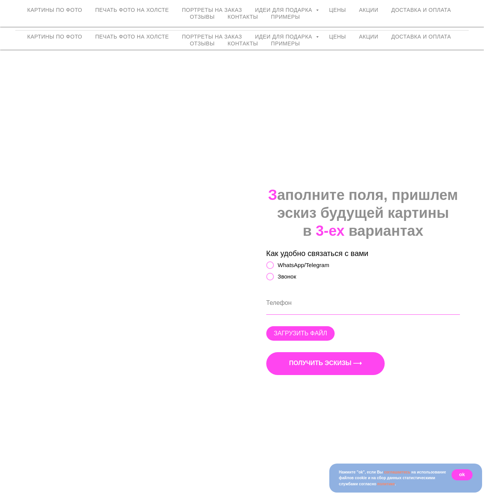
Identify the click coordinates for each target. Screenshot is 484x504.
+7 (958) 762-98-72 (407, 11)
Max (462, 20)
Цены (337, 37)
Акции (368, 37)
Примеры (285, 43)
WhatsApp (400, 20)
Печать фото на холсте (132, 37)
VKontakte (363, 20)
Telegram (436, 20)
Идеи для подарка (284, 37)
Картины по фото (54, 37)
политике (386, 484)
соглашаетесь (397, 472)
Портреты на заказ (212, 37)
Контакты (243, 43)
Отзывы (202, 43)
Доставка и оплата (421, 37)
